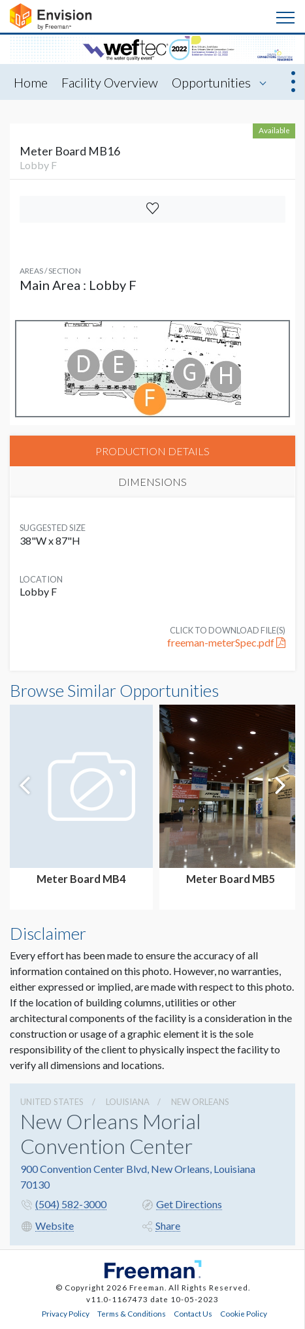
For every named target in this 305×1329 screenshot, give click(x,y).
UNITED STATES (52, 1102)
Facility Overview (109, 82)
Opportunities (211, 82)
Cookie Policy (243, 1313)
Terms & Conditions (131, 1313)
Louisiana (128, 1102)
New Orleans (200, 1102)
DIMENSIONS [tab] (152, 481)
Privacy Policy (65, 1313)
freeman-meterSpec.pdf (226, 642)
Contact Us (193, 1313)
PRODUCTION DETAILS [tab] (152, 451)
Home (31, 82)
